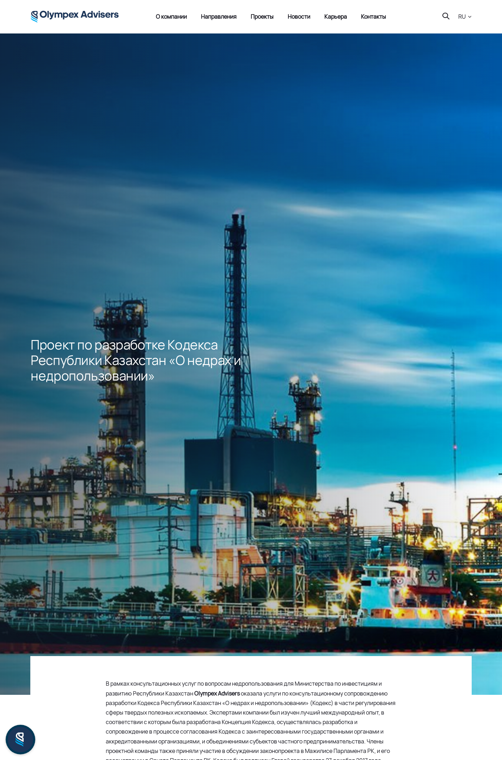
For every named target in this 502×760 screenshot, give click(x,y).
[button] (464, 16)
